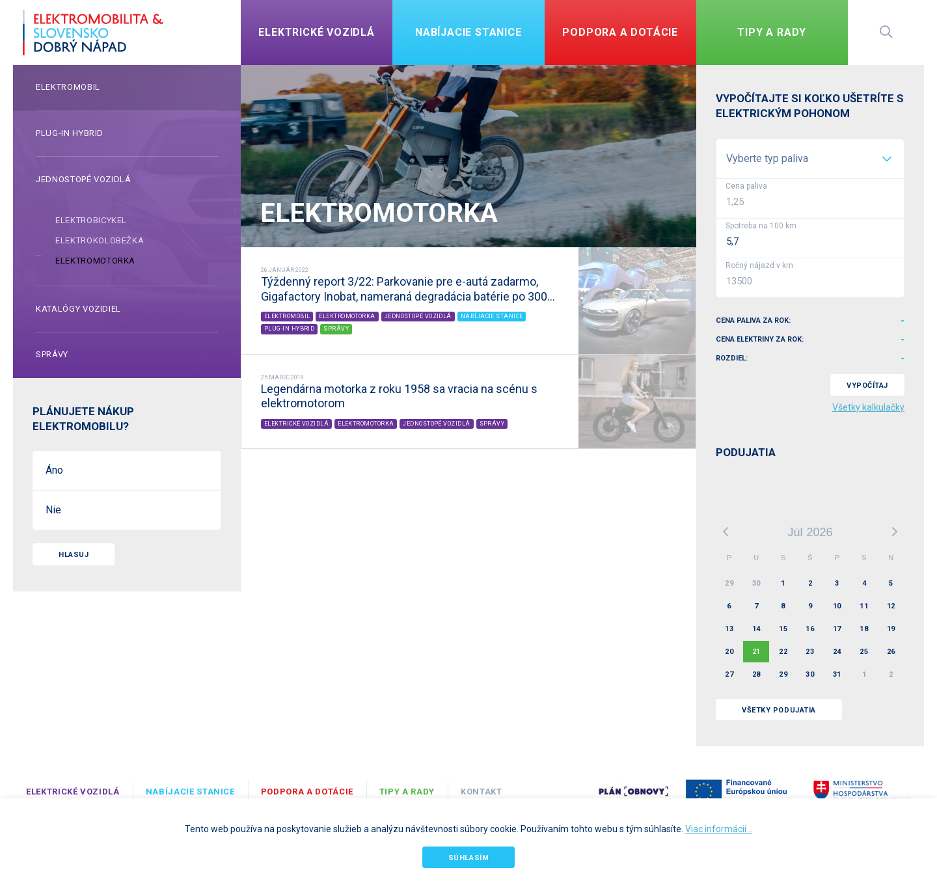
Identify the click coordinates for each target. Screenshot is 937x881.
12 (891, 606)
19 (891, 629)
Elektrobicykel (91, 220)
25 (864, 651)
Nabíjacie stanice (190, 791)
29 (729, 583)
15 (783, 629)
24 (837, 651)
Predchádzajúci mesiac (725, 531)
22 (783, 651)
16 (810, 629)
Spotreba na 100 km (761, 225)
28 (756, 674)
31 (837, 674)
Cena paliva (746, 186)
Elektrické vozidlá (73, 791)
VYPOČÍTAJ (867, 385)
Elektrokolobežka (99, 240)
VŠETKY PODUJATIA (779, 710)
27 (729, 674)
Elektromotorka (95, 260)
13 (729, 629)
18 (864, 629)
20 (729, 651)
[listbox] (810, 159)
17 (837, 629)
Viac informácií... (718, 829)
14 (756, 629)
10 (837, 606)
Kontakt (481, 791)
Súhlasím (468, 858)
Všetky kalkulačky (868, 407)
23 (810, 651)
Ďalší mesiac (894, 531)
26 (891, 651)
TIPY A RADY (407, 791)
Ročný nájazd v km (759, 265)
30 (756, 583)
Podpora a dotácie (307, 791)
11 (864, 606)
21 (756, 651)
